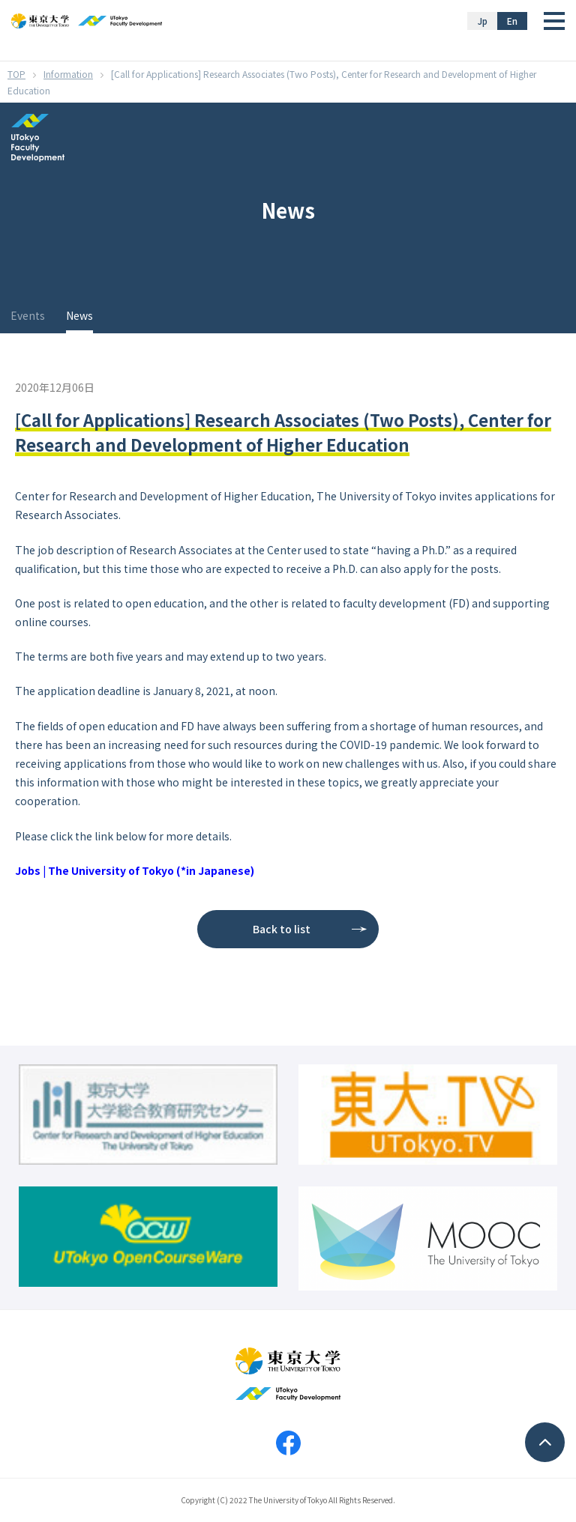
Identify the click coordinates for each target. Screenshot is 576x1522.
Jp (483, 20)
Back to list (281, 928)
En (512, 20)
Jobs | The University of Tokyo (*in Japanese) (134, 870)
